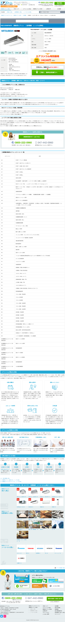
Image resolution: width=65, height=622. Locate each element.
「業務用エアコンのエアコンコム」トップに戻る (11, 481)
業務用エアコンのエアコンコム (34, 606)
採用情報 (56, 609)
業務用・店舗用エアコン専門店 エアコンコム (6, 3)
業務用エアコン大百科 (37, 8)
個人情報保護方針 (58, 611)
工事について (16, 8)
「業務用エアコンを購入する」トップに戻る (10, 480)
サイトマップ (57, 614)
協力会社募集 (57, 607)
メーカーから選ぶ (28, 12)
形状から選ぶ (10, 12)
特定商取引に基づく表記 (60, 612)
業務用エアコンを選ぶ (5, 8)
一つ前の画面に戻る (5, 478)
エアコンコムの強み (27, 8)
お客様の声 (48, 8)
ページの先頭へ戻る (61, 568)
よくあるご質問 (46, 614)
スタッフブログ (46, 612)
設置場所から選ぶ (18, 12)
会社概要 (59, 8)
